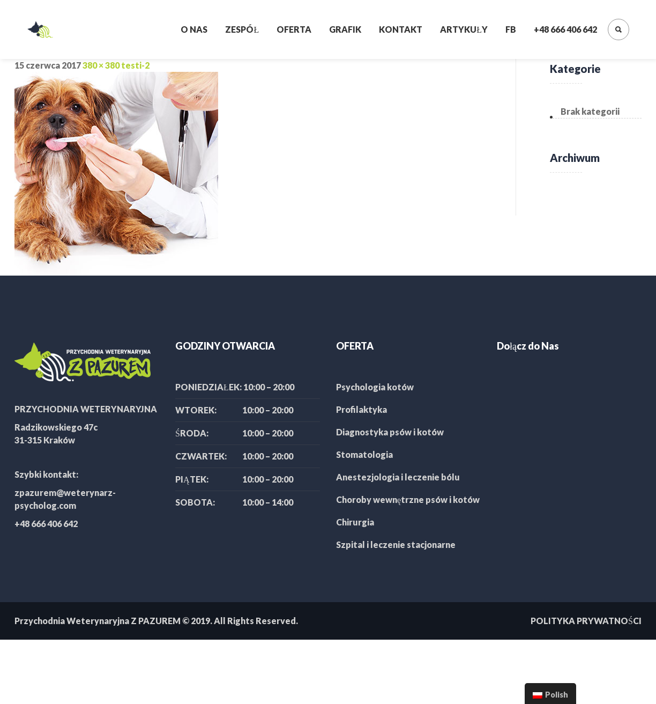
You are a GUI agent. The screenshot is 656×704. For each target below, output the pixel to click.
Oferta (294, 29)
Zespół (242, 29)
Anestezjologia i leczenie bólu (398, 477)
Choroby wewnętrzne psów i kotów (408, 499)
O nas (194, 29)
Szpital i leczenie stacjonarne (396, 544)
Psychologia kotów (375, 387)
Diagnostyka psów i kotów (390, 432)
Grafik (345, 29)
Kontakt (400, 29)
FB (510, 29)
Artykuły (464, 29)
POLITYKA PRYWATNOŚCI (586, 621)
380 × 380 (101, 65)
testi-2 (135, 65)
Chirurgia (355, 522)
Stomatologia (364, 454)
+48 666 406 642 (565, 29)
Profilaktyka (361, 409)
